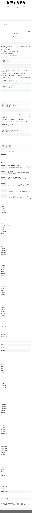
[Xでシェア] (6, 27)
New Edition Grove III (3, 154)
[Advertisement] (16, 15)
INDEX (15, 33)
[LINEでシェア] (16, 29)
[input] (16, 347)
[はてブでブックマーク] (26, 27)
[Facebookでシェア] (16, 27)
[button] (30, 347)
